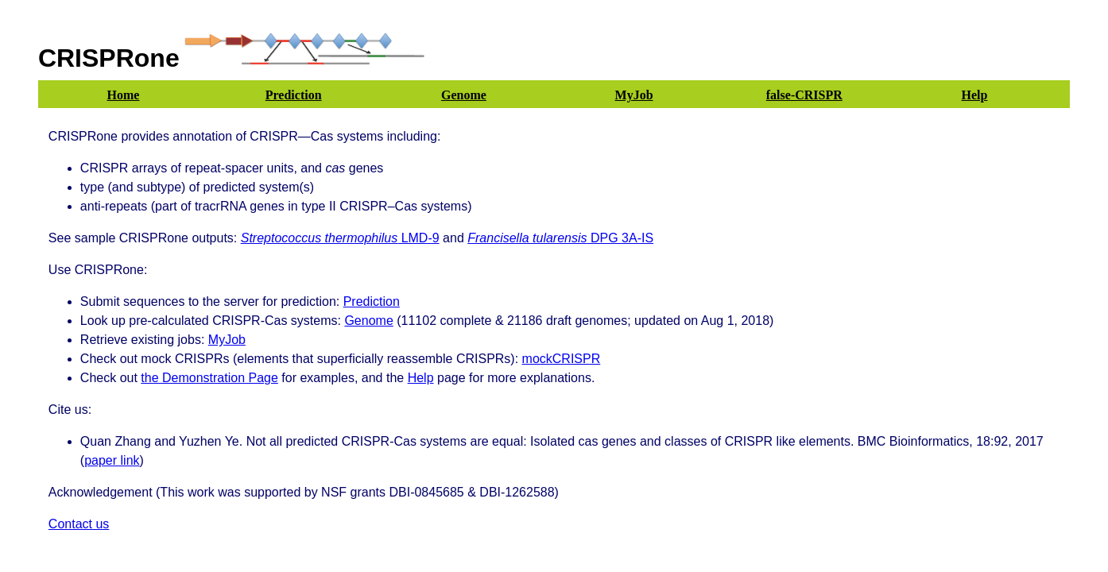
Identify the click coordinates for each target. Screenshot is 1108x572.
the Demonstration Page (209, 378)
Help (421, 378)
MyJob (227, 339)
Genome (368, 320)
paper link (111, 460)
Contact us (78, 524)
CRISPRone (109, 58)
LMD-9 (340, 238)
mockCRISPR (561, 358)
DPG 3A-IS (560, 238)
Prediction (371, 301)
